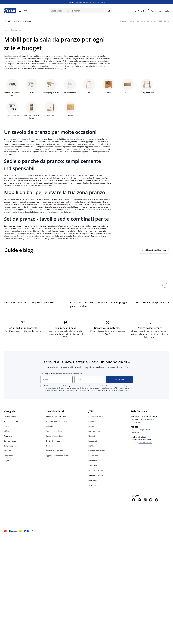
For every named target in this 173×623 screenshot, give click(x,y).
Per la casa (8, 449)
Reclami (49, 439)
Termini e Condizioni (50, 383)
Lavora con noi (94, 424)
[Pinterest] (156, 493)
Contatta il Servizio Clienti (56, 409)
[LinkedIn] (145, 493)
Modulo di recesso (95, 463)
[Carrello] (163, 11)
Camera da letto (10, 409)
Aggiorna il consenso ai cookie (58, 449)
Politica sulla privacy (54, 444)
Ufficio (6, 424)
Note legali (92, 473)
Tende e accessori (11, 414)
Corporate (92, 414)
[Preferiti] (139, 11)
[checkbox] (41, 379)
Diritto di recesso (53, 434)
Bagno (6, 419)
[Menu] (23, 11)
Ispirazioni (92, 434)
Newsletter (92, 429)
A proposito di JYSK (96, 409)
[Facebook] (133, 493)
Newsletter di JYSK (95, 468)
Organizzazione (10, 439)
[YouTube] (151, 493)
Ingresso (7, 454)
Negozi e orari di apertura (56, 414)
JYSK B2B (92, 439)
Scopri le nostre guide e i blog (154, 250)
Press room (92, 419)
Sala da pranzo (10, 434)
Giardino (7, 444)
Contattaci (135, 425)
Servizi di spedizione (54, 429)
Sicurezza (92, 478)
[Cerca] (108, 10)
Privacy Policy (123, 383)
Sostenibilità (93, 454)
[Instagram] (139, 493)
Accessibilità (93, 459)
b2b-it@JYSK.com (143, 423)
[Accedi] (151, 10)
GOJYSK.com (93, 449)
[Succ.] (164, 281)
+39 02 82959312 (145, 436)
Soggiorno (8, 429)
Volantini (49, 419)
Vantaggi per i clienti (96, 444)
